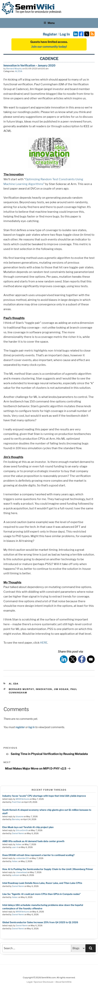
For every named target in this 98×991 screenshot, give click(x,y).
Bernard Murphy (14, 68)
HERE (43, 642)
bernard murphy (21, 689)
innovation (44, 689)
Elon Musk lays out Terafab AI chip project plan (27, 827)
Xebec (19, 844)
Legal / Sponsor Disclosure (40, 982)
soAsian (15, 875)
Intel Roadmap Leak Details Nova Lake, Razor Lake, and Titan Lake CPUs (42, 883)
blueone (19, 816)
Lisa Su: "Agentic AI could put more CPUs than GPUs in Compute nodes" (41, 894)
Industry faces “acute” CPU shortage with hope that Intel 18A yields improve (44, 795)
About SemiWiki (63, 982)
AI (16, 71)
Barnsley (16, 819)
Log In (65, 34)
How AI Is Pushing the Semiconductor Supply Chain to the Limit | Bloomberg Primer (47, 869)
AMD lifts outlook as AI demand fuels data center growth (33, 841)
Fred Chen (16, 802)
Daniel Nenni (18, 833)
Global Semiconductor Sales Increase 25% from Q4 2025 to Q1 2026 (40, 922)
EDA (20, 71)
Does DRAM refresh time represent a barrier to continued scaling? (38, 855)
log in (31, 727)
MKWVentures (22, 799)
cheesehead (21, 872)
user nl (15, 847)
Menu (49, 22)
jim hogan (61, 689)
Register (50, 34)
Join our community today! (49, 46)
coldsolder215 (22, 858)
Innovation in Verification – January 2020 (29, 65)
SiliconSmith (22, 830)
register (20, 727)
